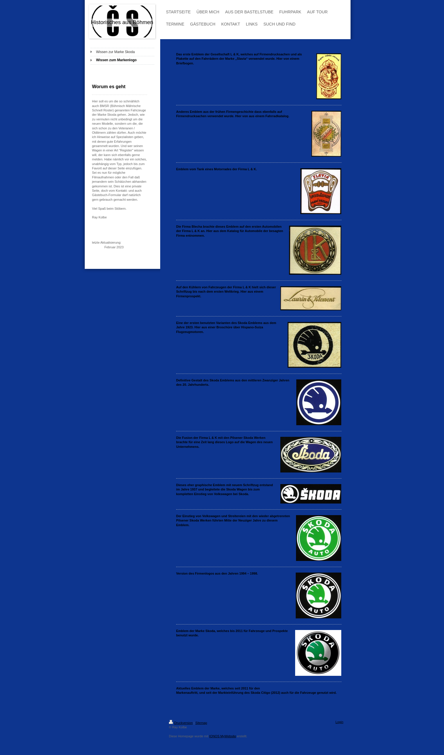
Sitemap (201, 723)
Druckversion (181, 723)
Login (339, 722)
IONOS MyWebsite (222, 736)
